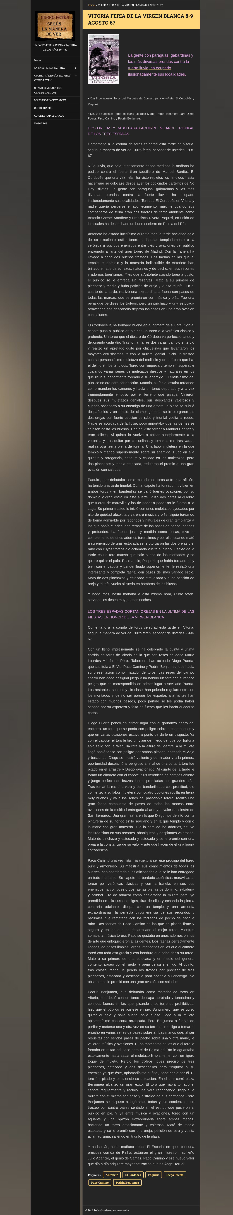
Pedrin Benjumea (127, 1182)
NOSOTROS (40, 123)
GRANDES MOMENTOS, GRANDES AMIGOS (48, 90)
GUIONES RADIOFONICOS (49, 115)
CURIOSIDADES (43, 108)
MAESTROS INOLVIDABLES (50, 100)
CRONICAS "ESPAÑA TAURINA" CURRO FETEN (52, 78)
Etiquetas (94, 1175)
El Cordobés (133, 1175)
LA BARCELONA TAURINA (49, 68)
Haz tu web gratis (166, 1210)
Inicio (37, 60)
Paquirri (153, 1175)
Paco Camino (100, 1182)
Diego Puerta (175, 1175)
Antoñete (112, 1175)
